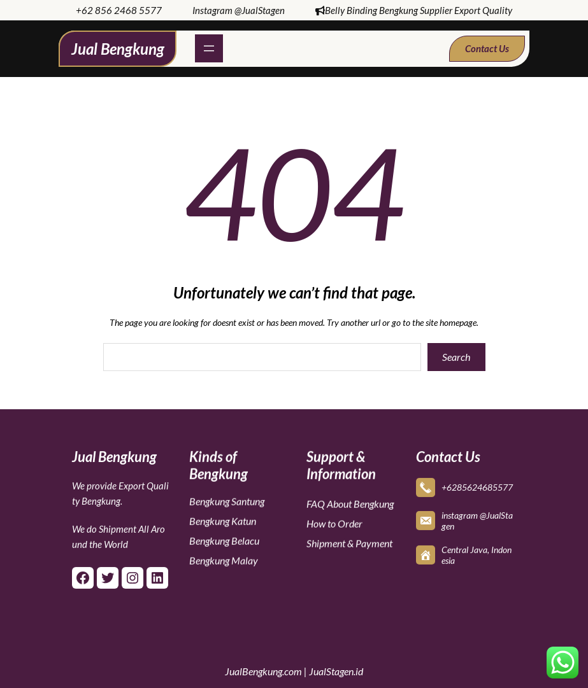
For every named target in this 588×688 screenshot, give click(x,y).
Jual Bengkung (117, 48)
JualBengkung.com (263, 671)
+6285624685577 (477, 486)
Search (456, 357)
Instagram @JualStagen (238, 10)
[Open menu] (209, 48)
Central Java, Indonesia (476, 554)
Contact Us (487, 48)
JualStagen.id (336, 671)
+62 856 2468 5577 (119, 10)
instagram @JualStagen (477, 519)
